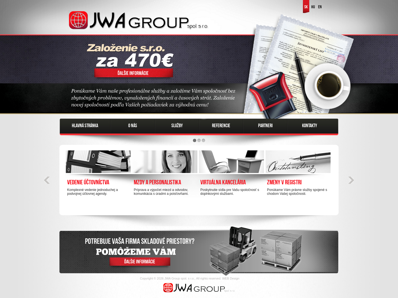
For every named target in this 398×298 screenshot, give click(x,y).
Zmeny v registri (284, 182)
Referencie (221, 125)
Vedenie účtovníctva (88, 182)
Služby (177, 125)
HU (313, 6)
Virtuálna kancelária (223, 182)
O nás (132, 125)
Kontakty (309, 125)
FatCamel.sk (249, 278)
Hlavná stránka (85, 125)
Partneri (265, 125)
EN (320, 6)
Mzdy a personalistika (157, 182)
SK (306, 6)
